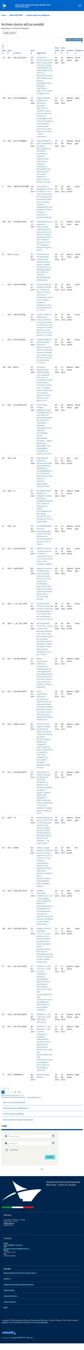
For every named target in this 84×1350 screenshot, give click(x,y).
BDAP (5, 1306)
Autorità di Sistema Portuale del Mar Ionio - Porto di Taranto (33, 6)
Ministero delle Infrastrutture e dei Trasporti (20, 1272)
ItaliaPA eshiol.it (22, 1337)
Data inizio (57, 49)
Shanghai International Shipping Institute (19, 1283)
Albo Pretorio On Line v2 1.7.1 (12, 1094)
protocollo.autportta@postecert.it (16, 1247)
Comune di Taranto (10, 1295)
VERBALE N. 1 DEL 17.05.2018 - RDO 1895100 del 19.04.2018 (44, 1017)
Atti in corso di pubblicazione (14, 1101)
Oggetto (41, 52)
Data (33, 50)
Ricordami (11, 1149)
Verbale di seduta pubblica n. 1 (43, 1074)
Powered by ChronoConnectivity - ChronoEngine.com (21, 1096)
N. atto (17, 52)
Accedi (50, 1156)
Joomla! (4, 1321)
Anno (10, 50)
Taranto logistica (10, 1300)
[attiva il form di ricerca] (80, 6)
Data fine (63, 49)
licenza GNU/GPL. (42, 1321)
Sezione (70, 50)
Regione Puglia (9, 1289)
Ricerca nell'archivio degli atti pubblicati (18, 1118)
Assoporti (7, 1277)
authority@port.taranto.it (13, 1244)
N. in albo (4, 48)
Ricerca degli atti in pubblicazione (15, 1107)
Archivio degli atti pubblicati (13, 1112)
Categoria (79, 50)
